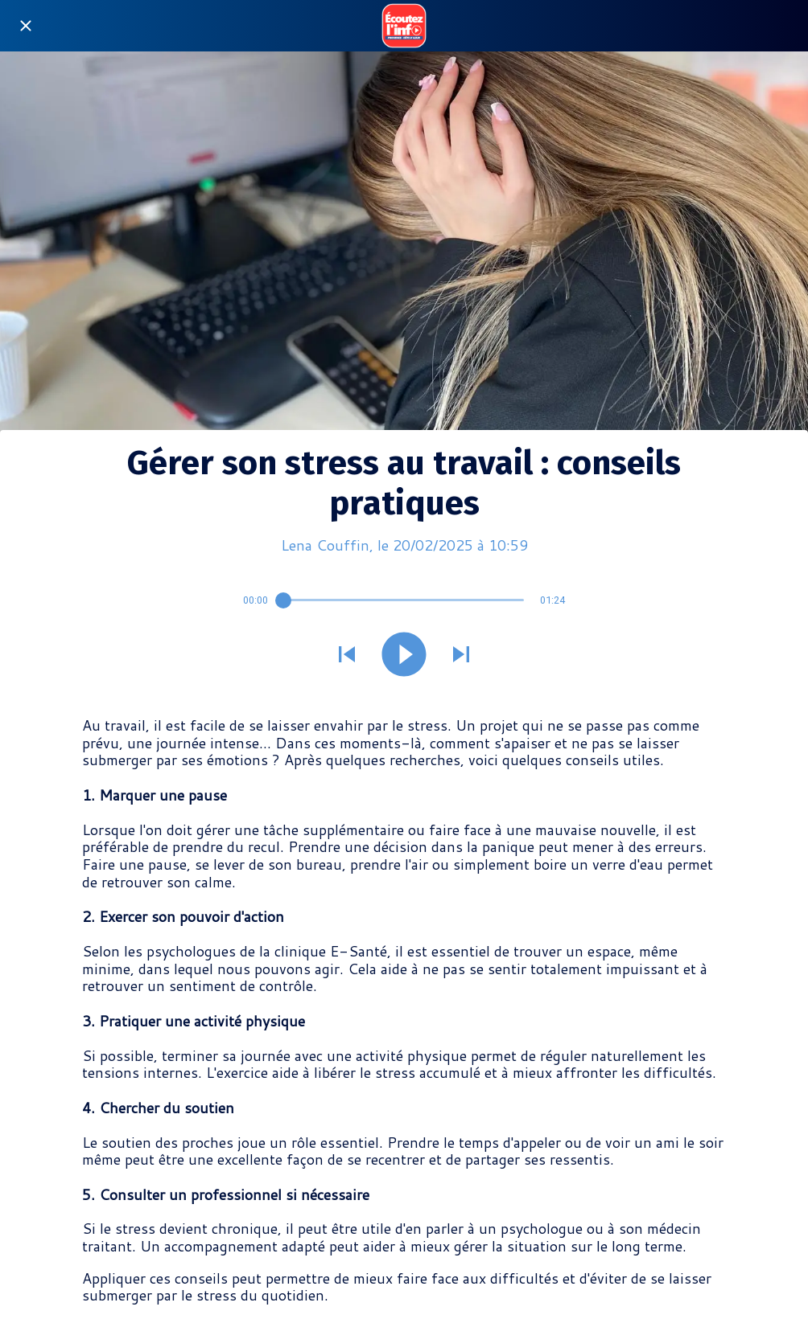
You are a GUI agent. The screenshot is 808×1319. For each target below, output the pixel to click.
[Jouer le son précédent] (347, 656)
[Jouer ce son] (404, 656)
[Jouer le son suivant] (461, 656)
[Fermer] (25, 25)
